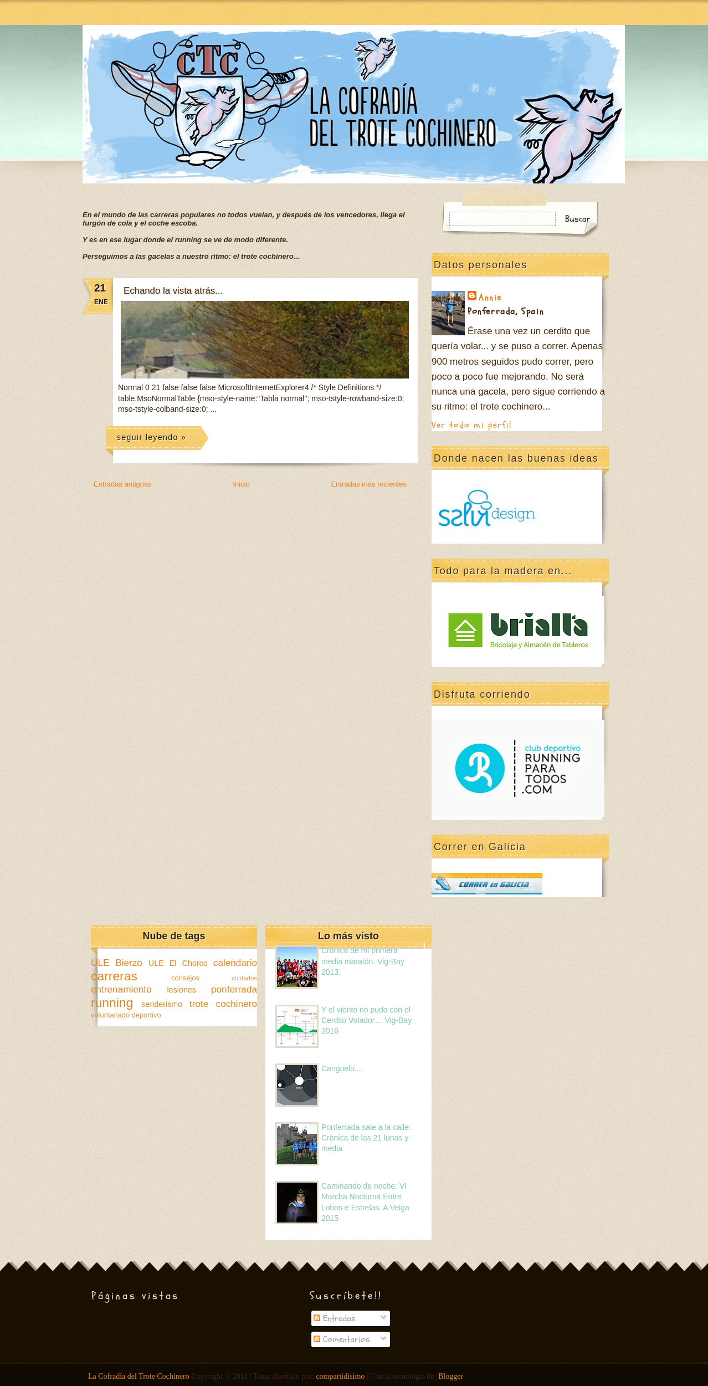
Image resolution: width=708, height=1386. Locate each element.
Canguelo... (341, 1068)
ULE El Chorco (178, 963)
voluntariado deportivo (126, 1015)
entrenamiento (121, 989)
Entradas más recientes (369, 484)
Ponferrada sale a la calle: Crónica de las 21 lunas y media (366, 1138)
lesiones (181, 989)
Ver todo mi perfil (472, 425)
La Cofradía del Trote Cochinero (138, 1376)
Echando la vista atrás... (173, 290)
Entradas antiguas (123, 484)
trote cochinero (223, 1003)
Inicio (241, 484)
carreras (114, 976)
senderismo (161, 1004)
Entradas (335, 1318)
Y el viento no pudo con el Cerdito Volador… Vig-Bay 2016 (366, 1020)
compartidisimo (340, 1376)
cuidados (244, 978)
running (112, 1002)
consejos (185, 978)
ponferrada (234, 989)
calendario (235, 962)
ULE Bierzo (116, 962)
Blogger (450, 1376)
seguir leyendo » (151, 437)
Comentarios (342, 1339)
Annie (490, 297)
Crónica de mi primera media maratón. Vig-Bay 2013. (362, 961)
